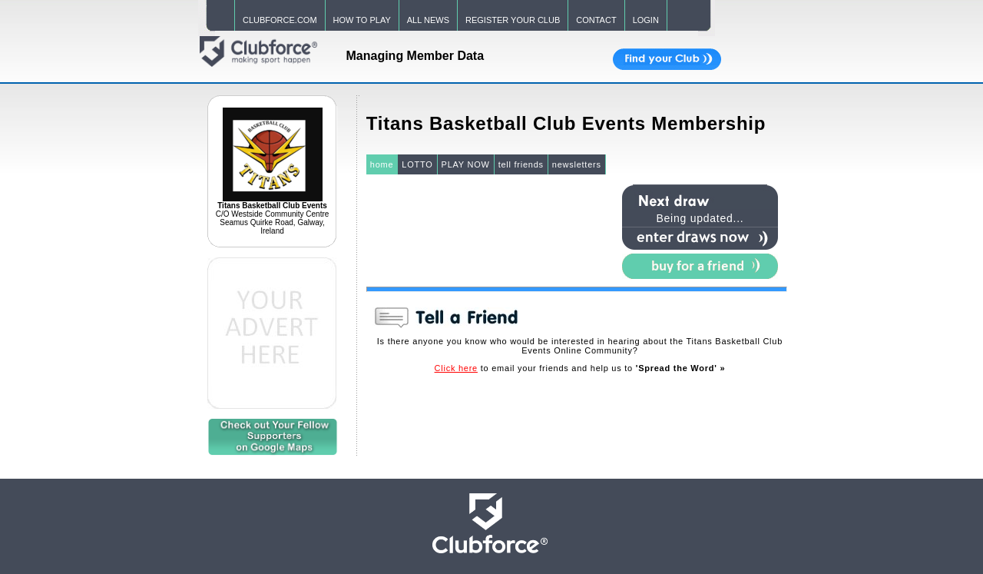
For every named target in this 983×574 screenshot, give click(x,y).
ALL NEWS (428, 20)
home (382, 164)
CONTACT (596, 20)
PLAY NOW (466, 164)
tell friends (521, 164)
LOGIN (646, 20)
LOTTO (417, 164)
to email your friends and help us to (580, 368)
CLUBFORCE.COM (280, 20)
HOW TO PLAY (362, 20)
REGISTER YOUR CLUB (512, 20)
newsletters (576, 164)
